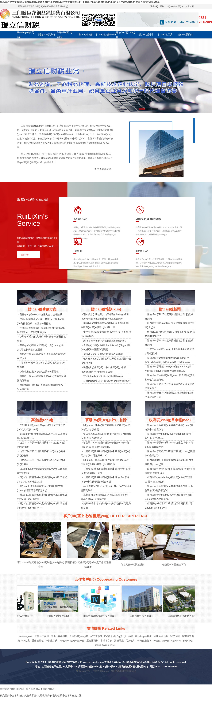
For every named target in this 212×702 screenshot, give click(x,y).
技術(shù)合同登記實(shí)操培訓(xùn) (103, 376)
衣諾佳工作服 (42, 636)
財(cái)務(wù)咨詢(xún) (171, 641)
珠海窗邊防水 (144, 640)
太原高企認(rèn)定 (114, 662)
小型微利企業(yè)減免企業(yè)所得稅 (39, 371)
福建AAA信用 (161, 636)
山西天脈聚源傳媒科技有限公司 (101, 616)
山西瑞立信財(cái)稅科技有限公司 (38, 125)
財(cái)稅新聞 (146, 34)
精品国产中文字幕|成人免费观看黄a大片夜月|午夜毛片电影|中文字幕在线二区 (40, 695)
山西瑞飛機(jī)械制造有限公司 (184, 616)
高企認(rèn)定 (42, 420)
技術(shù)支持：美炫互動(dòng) (92, 671)
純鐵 (130, 636)
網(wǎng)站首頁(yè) (25, 34)
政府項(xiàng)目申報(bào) (170, 420)
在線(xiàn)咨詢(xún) (64, 34)
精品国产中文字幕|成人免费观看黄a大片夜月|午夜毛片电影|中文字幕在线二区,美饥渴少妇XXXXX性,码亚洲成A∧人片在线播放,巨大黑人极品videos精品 (79, 2)
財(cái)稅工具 (165, 34)
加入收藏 (189, 6)
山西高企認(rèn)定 (25, 636)
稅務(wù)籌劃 (188, 641)
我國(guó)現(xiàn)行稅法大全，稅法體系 (41, 314)
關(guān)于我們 (46, 34)
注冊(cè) (154, 6)
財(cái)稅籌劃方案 (42, 309)
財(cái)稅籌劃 (86, 34)
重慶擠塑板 (38, 640)
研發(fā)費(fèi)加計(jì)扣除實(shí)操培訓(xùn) (106, 381)
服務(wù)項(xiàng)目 (125, 34)
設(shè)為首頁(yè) (175, 6)
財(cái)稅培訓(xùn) (106, 34)
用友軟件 (130, 640)
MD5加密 (175, 636)
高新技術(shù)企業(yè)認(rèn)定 (72, 641)
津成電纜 (119, 640)
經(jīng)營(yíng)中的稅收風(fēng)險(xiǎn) (104, 340)
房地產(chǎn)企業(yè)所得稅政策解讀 (103, 354)
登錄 (162, 6)
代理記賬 (157, 641)
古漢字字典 (106, 640)
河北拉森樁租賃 (59, 636)
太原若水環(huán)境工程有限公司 (18, 616)
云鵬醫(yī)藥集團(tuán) (60, 616)
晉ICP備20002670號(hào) (123, 671)
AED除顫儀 (96, 636)
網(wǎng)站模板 (143, 636)
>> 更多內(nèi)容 (102, 169)
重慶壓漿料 (92, 640)
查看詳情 (24, 255)
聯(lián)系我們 (185, 34)
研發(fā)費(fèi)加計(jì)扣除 (106, 420)
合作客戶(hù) (85, 579)
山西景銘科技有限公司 (143, 616)
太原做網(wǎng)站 (78, 636)
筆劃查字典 (51, 640)
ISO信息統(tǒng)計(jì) (115, 636)
